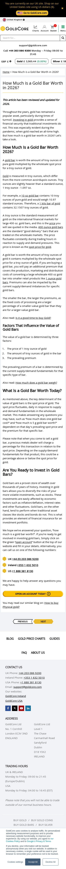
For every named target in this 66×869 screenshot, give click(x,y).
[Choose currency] (6, 61)
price (52, 223)
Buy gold (20, 820)
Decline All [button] (50, 862)
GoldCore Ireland (15, 696)
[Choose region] (13, 19)
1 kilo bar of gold (49, 203)
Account (45, 28)
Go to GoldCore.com (32, 13)
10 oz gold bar (30, 195)
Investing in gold (23, 119)
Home (6, 72)
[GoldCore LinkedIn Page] (28, 708)
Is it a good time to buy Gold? (33, 318)
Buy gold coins (42, 820)
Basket (53, 28)
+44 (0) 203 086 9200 (25, 559)
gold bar (10, 160)
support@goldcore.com (33, 45)
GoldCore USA (14, 700)
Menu (63, 28)
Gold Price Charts (31, 639)
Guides (54, 639)
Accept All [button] (32, 862)
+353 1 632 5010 (27, 565)
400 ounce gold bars (50, 227)
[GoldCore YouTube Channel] (21, 708)
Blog (10, 639)
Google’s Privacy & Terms (39, 841)
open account (23, 542)
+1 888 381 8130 (22, 571)
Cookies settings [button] (15, 862)
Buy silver (45, 824)
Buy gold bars (24, 824)
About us (38, 653)
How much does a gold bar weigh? (36, 382)
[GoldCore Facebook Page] (8, 708)
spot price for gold (40, 247)
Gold (5, 176)
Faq (24, 653)
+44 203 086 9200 (20, 50)
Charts (35, 28)
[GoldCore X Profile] (14, 708)
